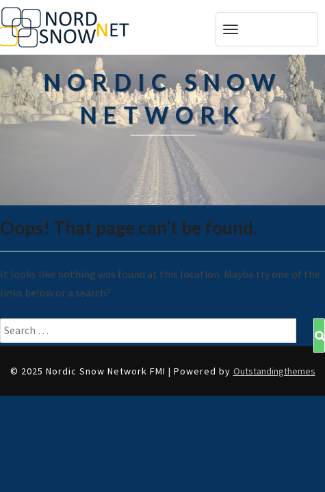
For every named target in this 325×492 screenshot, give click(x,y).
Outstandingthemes (274, 371)
